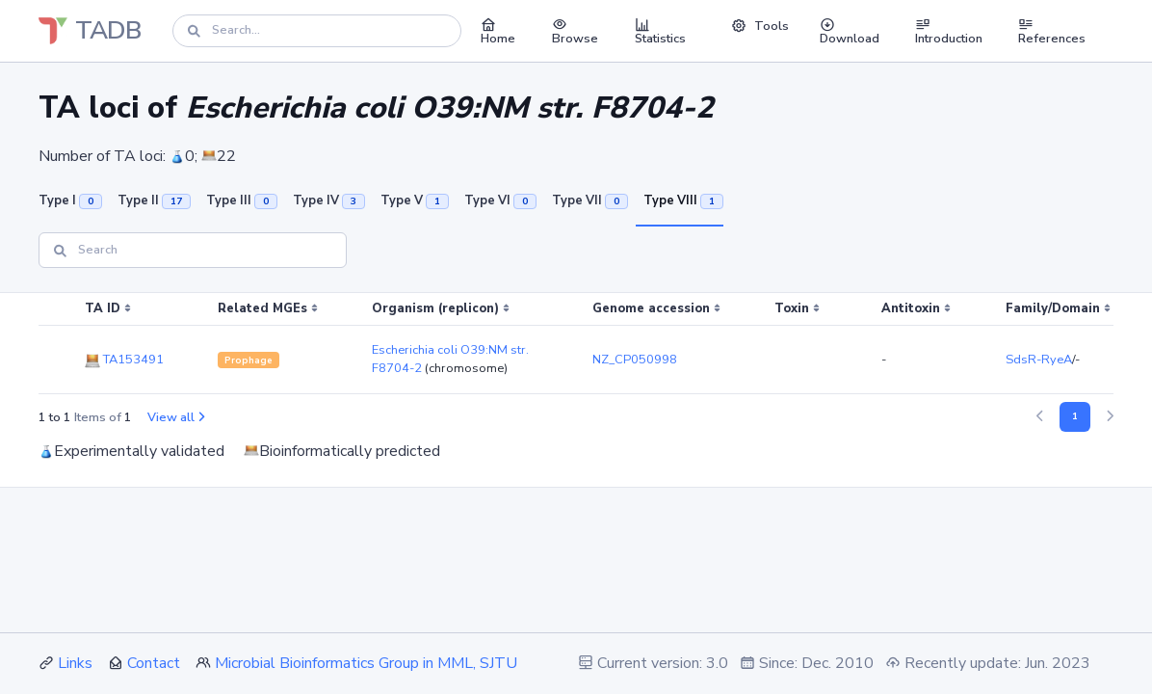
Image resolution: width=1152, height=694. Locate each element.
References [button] (1052, 30)
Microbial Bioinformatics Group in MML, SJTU (366, 663)
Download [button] (849, 30)
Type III (241, 200)
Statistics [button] (660, 30)
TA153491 (124, 359)
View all (175, 417)
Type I (70, 200)
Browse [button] (575, 30)
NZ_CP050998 (634, 359)
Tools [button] (760, 26)
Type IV (329, 200)
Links (75, 663)
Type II (154, 200)
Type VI (500, 200)
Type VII (590, 200)
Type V (414, 200)
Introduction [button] (948, 30)
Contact (153, 663)
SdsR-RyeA (1039, 359)
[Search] (316, 30)
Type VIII (683, 200)
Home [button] (498, 30)
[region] (576, 343)
